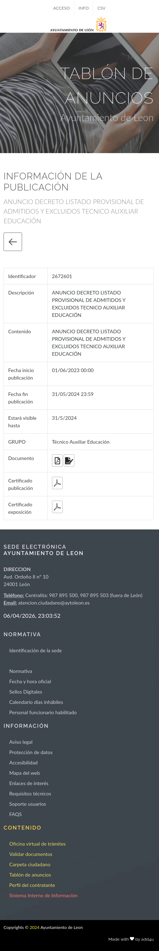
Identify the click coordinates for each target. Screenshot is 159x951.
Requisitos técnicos (30, 793)
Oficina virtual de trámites (37, 844)
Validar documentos (30, 854)
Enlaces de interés (28, 783)
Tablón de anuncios (30, 875)
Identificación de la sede (35, 650)
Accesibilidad (23, 762)
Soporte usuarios (27, 804)
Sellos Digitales (25, 692)
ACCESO (61, 8)
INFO (84, 8)
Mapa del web (24, 773)
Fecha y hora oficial (30, 681)
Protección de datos (31, 752)
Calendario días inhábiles (36, 702)
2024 (34, 927)
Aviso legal (20, 742)
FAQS (15, 814)
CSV (101, 8)
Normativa (20, 671)
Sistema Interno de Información (43, 895)
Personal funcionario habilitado (43, 712)
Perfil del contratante (32, 885)
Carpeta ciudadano (29, 864)
